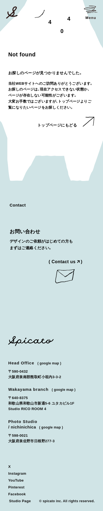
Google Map (49, 363)
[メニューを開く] (90, 12)
